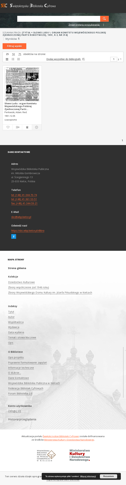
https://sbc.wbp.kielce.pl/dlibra (27, 230)
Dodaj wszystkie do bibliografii (66, 59)
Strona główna (17, 268)
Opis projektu (16, 357)
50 (13, 54)
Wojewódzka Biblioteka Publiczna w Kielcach (34, 383)
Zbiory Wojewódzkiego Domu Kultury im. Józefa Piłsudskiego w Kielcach (50, 292)
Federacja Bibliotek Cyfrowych (25, 388)
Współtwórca (16, 322)
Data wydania (16, 332)
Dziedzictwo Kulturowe (21, 282)
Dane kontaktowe (18, 378)
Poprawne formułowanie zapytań (27, 362)
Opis (10, 342)
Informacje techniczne (21, 367)
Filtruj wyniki (14, 46)
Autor (11, 316)
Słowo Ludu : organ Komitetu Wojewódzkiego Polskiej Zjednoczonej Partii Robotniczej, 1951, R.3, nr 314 (20, 106)
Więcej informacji (88, 476)
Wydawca (13, 327)
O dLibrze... (14, 372)
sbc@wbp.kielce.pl (21, 217)
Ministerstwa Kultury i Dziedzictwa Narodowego (69, 439)
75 (19, 54)
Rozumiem (108, 476)
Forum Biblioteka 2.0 (20, 393)
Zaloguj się (14, 410)
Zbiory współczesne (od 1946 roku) (28, 287)
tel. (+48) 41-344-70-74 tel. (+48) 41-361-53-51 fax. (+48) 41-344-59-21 (24, 199)
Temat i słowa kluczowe (22, 337)
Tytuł (11, 311)
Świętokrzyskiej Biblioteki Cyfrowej (61, 436)
